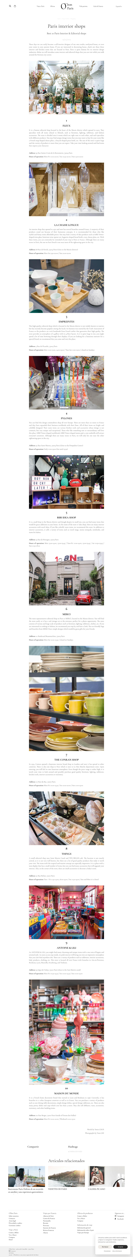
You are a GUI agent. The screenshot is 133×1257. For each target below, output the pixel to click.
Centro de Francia (49, 1218)
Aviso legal (12, 1221)
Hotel (11, 1240)
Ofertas (52, 6)
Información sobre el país (85, 1230)
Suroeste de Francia (49, 1228)
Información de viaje (84, 1225)
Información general (84, 1228)
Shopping (73, 19)
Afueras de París (48, 1216)
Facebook (119, 1219)
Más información (117, 1251)
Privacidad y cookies (15, 1223)
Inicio (59, 19)
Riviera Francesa (48, 1230)
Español (119, 6)
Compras (12, 1237)
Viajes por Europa (83, 1233)
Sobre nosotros (13, 1216)
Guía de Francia (98, 6)
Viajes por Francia (49, 1213)
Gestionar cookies (14, 1225)
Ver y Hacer (13, 1235)
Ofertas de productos (85, 1213)
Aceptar (120, 1247)
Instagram (119, 1216)
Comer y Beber (14, 1233)
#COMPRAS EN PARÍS (75, 1151)
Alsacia (45, 1233)
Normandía (47, 1221)
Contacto (12, 1218)
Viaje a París (40, 6)
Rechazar (105, 1247)
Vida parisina (83, 6)
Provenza (46, 1225)
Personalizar (107, 1251)
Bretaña (45, 1223)
